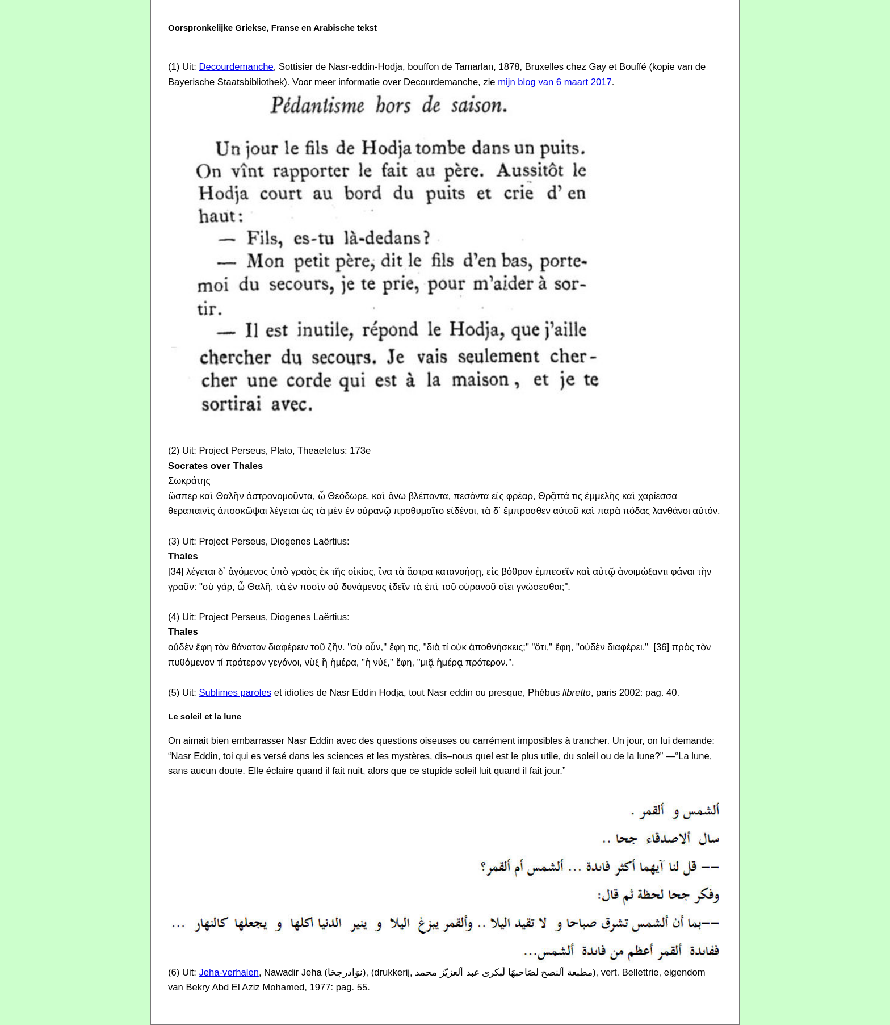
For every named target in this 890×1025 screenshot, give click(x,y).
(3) (173, 541)
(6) (173, 972)
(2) (173, 450)
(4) (173, 617)
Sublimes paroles (235, 692)
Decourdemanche (236, 66)
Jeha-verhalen (229, 972)
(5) (173, 692)
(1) (173, 66)
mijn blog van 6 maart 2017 (555, 82)
